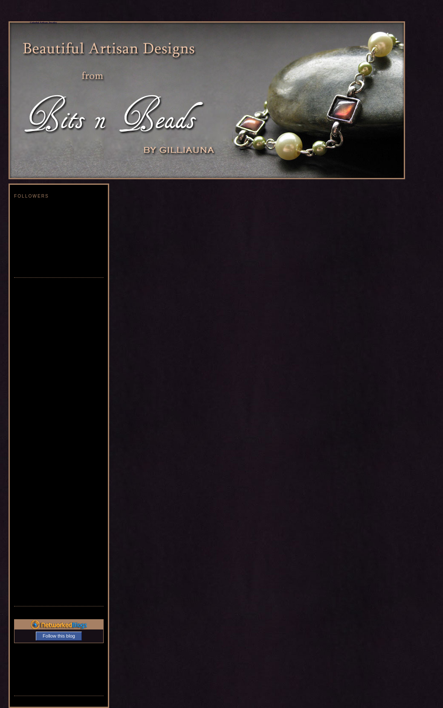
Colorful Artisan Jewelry (43, 22)
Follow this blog (59, 635)
